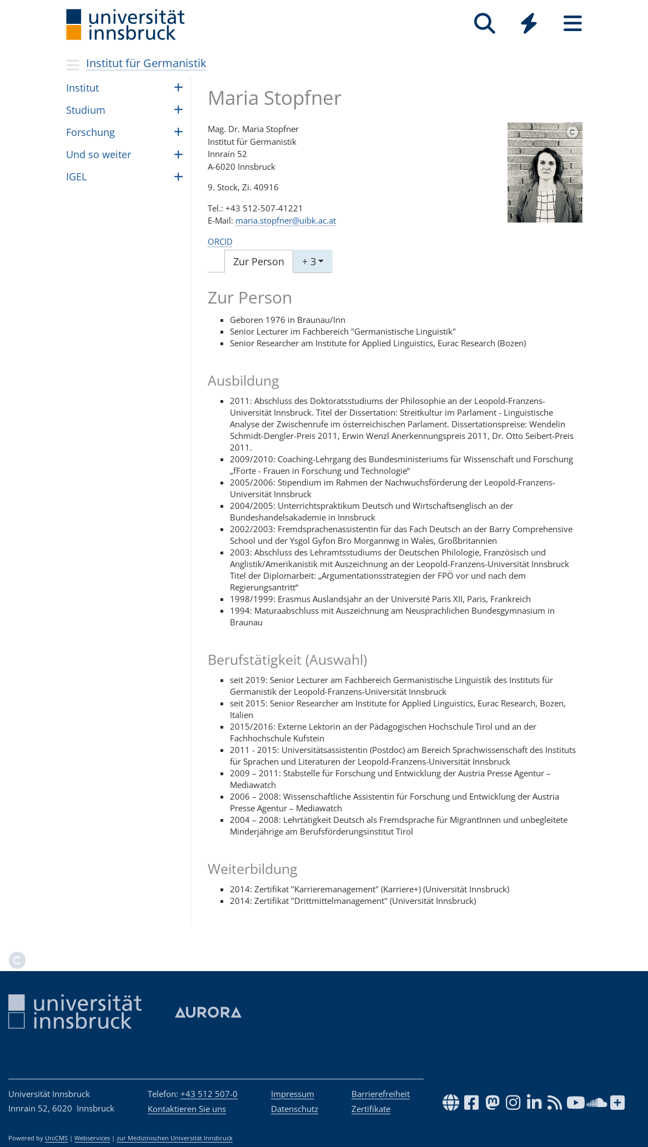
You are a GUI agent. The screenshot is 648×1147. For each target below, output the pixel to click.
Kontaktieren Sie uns (187, 1108)
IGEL (76, 176)
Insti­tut (82, 87)
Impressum (292, 1093)
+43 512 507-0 (209, 1093)
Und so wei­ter (98, 154)
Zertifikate (370, 1108)
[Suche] (485, 23)
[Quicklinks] (529, 23)
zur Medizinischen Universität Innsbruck (175, 1138)
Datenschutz (294, 1108)
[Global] (529, 24)
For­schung (90, 132)
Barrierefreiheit (380, 1093)
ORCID (220, 241)
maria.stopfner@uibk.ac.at (285, 220)
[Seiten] (573, 23)
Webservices (92, 1138)
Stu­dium (86, 110)
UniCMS (56, 1138)
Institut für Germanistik (146, 62)
